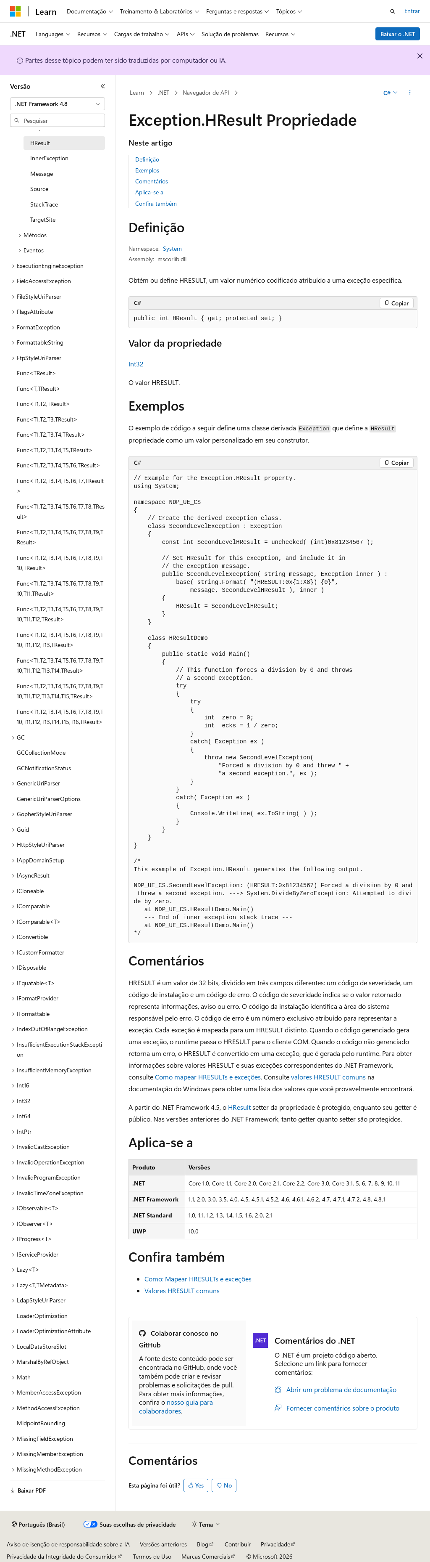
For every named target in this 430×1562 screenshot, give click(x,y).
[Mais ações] (409, 93)
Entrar (412, 11)
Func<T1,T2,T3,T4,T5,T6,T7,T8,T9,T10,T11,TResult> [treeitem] (60, 588)
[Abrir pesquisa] (392, 11)
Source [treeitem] (39, 189)
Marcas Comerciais (205, 1556)
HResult (239, 1107)
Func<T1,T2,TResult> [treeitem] (43, 404)
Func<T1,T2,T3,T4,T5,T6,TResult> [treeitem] (58, 465)
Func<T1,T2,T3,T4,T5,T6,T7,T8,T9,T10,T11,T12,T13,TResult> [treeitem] (60, 640)
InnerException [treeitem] (49, 158)
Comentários (151, 181)
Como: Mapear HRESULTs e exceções (198, 1278)
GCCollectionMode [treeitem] (41, 752)
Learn (137, 92)
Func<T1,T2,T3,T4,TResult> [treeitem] (51, 434)
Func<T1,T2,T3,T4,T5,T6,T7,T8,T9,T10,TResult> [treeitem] (60, 563)
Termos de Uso (152, 1556)
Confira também (156, 203)
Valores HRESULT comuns (182, 1290)
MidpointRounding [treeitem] (41, 1423)
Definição (147, 159)
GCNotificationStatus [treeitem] (44, 768)
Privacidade (275, 1544)
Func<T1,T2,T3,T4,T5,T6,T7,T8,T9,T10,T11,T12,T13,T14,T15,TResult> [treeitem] (60, 691)
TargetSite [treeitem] (42, 219)
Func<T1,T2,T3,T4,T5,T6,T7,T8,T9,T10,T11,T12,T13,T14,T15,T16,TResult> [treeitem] (60, 717)
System (172, 248)
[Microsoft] (15, 11)
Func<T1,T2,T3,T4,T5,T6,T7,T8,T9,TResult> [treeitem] (60, 537)
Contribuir (238, 1544)
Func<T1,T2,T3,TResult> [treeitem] (47, 419)
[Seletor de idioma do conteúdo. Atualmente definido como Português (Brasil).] (38, 1524)
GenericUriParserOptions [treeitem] (49, 799)
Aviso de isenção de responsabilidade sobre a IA (68, 1544)
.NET (163, 92)
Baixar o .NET (397, 34)
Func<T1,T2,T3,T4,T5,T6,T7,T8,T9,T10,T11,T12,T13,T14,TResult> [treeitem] (60, 665)
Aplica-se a (149, 192)
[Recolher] (103, 86)
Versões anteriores (163, 1544)
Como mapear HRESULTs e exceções (208, 1076)
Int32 (136, 363)
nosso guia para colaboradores (176, 1406)
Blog (202, 1544)
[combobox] (57, 104)
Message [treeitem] (41, 174)
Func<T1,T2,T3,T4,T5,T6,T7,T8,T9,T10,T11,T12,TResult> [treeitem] (60, 614)
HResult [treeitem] (40, 143)
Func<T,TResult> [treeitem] (38, 388)
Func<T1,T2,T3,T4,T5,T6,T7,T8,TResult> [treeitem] (61, 511)
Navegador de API (206, 92)
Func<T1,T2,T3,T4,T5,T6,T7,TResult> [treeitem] (60, 486)
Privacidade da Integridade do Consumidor (62, 1556)
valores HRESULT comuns (328, 1076)
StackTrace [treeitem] (44, 204)
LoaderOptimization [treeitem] (42, 1316)
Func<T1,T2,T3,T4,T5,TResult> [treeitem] (55, 450)
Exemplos (147, 170)
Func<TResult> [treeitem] (36, 373)
